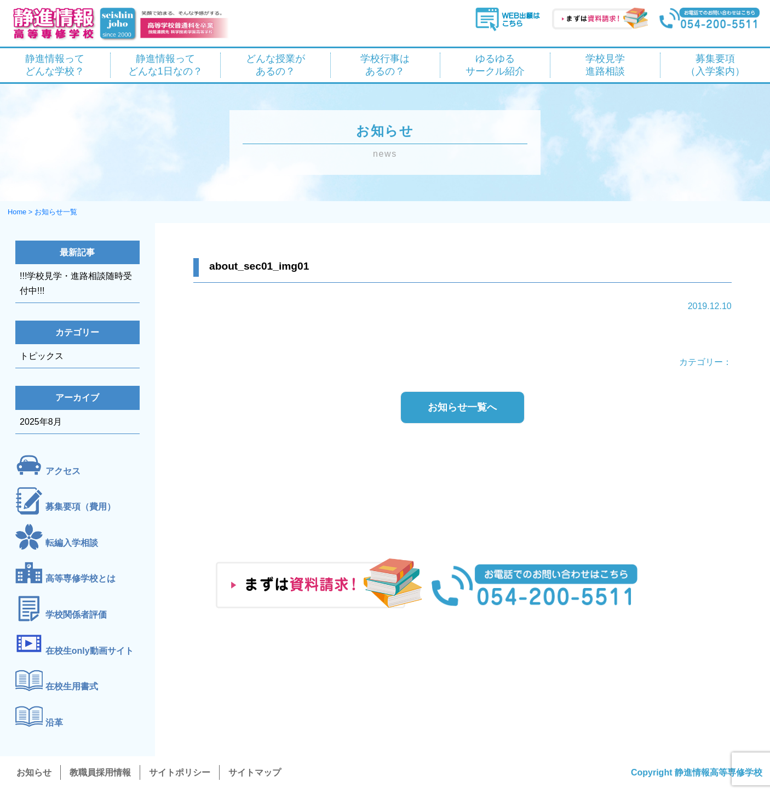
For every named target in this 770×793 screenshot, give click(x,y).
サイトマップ (254, 772)
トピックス (42, 356)
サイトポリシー (179, 772)
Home (17, 212)
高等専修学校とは (80, 579)
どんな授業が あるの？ (275, 65)
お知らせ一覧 (56, 212)
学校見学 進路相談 (605, 65)
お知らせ (33, 772)
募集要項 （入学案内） (715, 65)
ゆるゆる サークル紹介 (495, 65)
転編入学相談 (71, 542)
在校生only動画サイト (89, 650)
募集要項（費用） (80, 507)
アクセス (63, 471)
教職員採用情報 (100, 772)
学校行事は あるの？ (385, 65)
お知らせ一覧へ (462, 407)
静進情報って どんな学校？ (54, 65)
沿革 (54, 722)
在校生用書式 (71, 687)
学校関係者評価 (76, 614)
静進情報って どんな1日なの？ (165, 65)
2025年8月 (41, 421)
